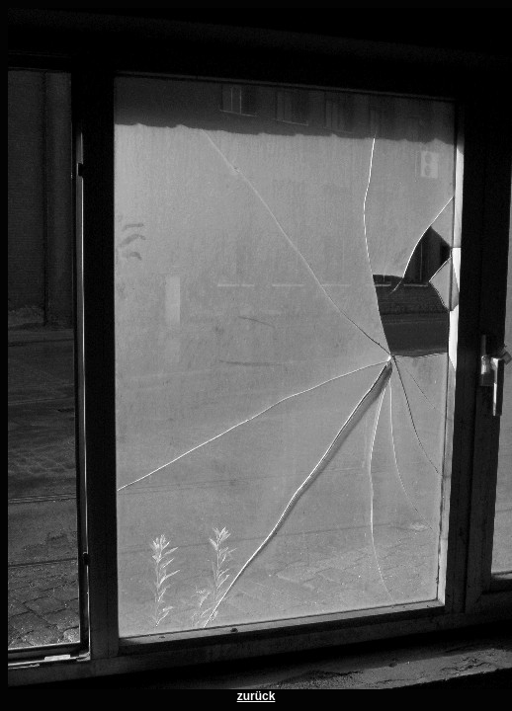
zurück (256, 696)
